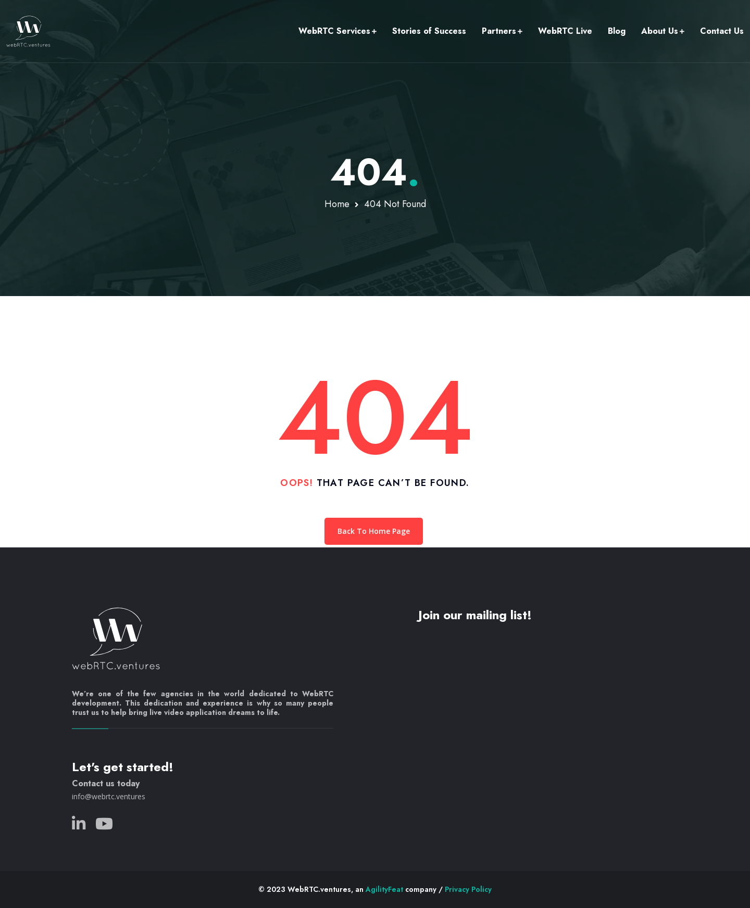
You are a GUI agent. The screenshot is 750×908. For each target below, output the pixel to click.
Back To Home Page (374, 531)
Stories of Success (429, 31)
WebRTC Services (334, 31)
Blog (617, 31)
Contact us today (106, 783)
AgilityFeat (384, 889)
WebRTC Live (565, 31)
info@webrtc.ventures (108, 796)
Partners (499, 31)
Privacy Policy (468, 889)
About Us (659, 31)
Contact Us (722, 31)
